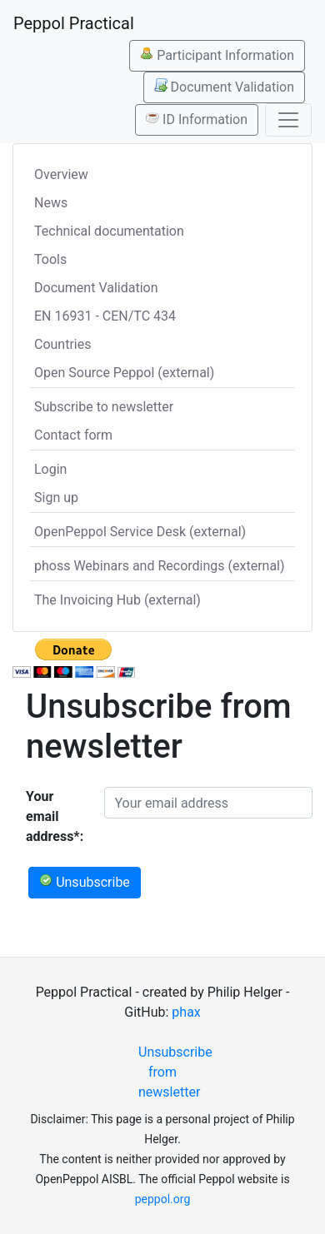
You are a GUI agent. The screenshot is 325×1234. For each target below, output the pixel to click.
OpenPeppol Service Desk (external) (140, 532)
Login (50, 469)
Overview (61, 174)
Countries (62, 344)
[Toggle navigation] (288, 120)
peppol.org (163, 1199)
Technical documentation (109, 231)
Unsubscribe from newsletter (169, 1072)
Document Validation (224, 86)
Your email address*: (54, 816)
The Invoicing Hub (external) (117, 600)
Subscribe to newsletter (103, 407)
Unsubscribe (84, 881)
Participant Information (217, 55)
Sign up (56, 497)
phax (186, 1012)
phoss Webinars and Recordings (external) (159, 566)
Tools (50, 259)
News (51, 203)
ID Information (197, 119)
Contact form (73, 435)
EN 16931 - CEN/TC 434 (105, 316)
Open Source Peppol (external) (124, 373)
